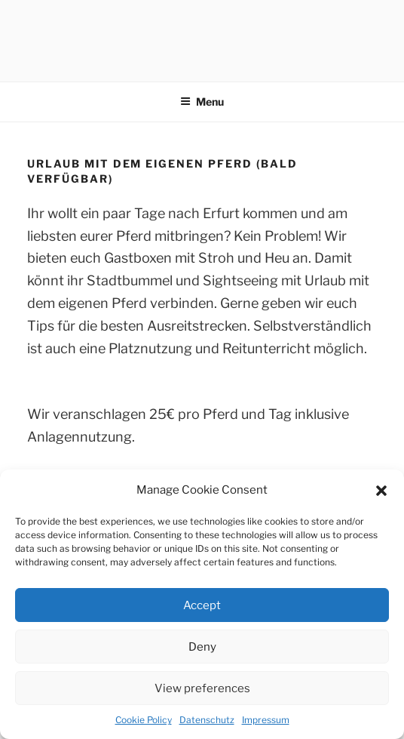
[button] (381, 490)
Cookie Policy (143, 719)
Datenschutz (206, 719)
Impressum (265, 719)
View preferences (202, 688)
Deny (202, 647)
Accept (202, 605)
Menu (202, 101)
